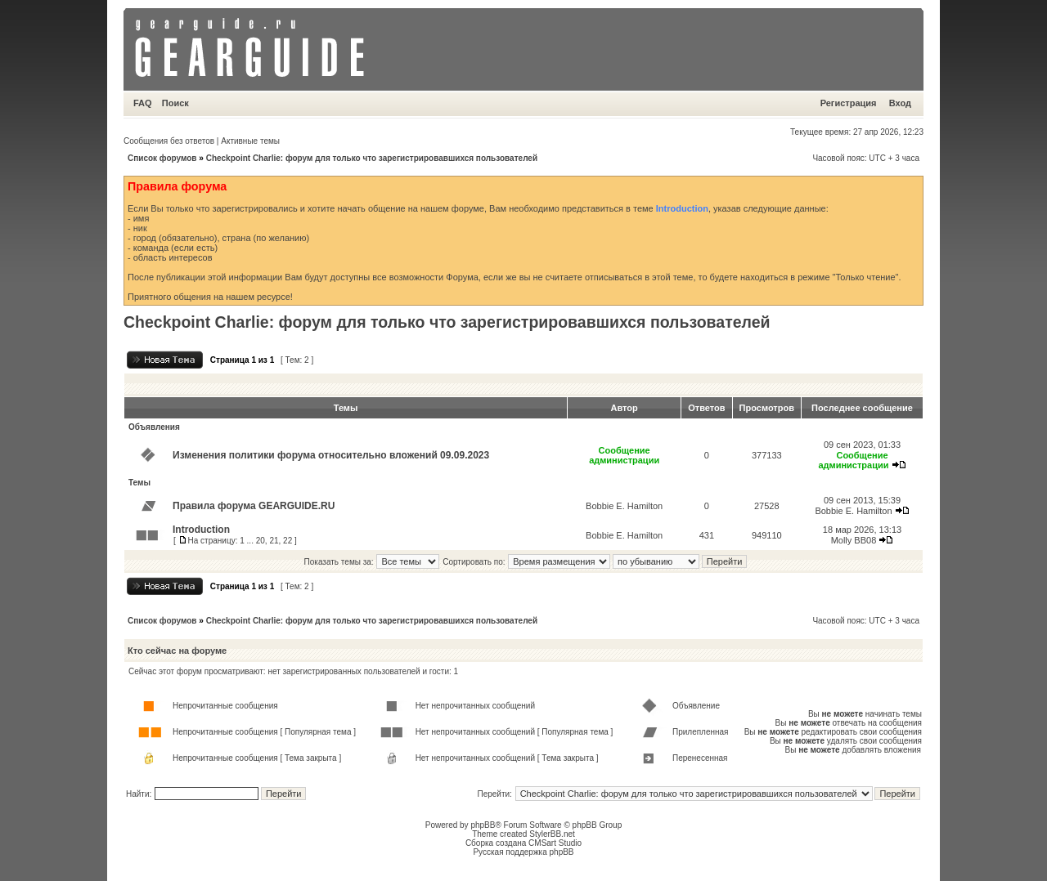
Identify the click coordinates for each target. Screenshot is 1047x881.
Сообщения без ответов (169, 140)
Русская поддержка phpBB (523, 851)
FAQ (142, 103)
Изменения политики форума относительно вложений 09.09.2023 (331, 455)
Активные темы (250, 140)
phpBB (482, 825)
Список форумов (162, 158)
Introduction (682, 208)
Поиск (175, 103)
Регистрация (848, 103)
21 (273, 540)
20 (260, 540)
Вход (900, 103)
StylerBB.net (552, 834)
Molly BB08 (854, 540)
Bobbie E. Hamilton (624, 506)
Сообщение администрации (624, 455)
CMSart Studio (555, 843)
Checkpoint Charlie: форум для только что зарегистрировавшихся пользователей (371, 158)
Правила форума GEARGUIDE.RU (254, 506)
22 (287, 540)
